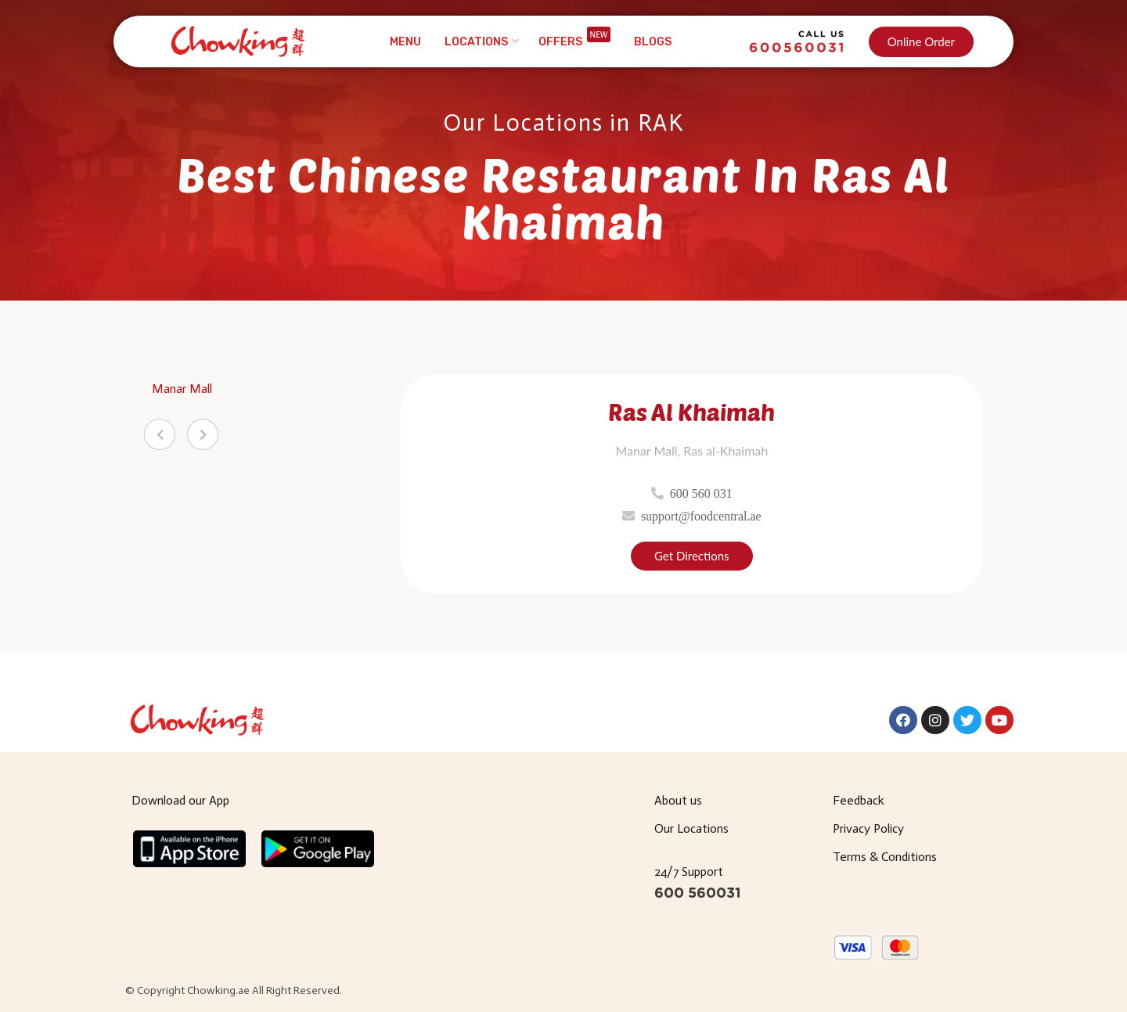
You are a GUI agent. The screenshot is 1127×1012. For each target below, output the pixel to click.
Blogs (653, 42)
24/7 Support (688, 872)
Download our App (180, 800)
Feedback (858, 800)
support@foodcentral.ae (701, 516)
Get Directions (691, 556)
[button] (921, 42)
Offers (574, 42)
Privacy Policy (868, 828)
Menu (405, 42)
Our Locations (691, 828)
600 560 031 (701, 493)
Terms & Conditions (885, 856)
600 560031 (697, 894)
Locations (476, 42)
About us (678, 800)
